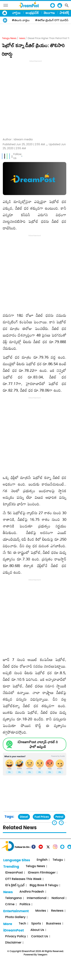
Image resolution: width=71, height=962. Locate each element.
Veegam (42, 954)
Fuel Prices (42, 817)
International (37, 898)
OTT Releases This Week (23, 879)
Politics (25, 904)
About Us (37, 930)
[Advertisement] (35, 98)
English (42, 860)
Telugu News (9, 38)
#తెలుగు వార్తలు (21, 20)
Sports (36, 923)
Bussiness (53, 923)
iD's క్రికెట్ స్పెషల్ (14, 885)
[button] (61, 822)
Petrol (59, 817)
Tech (22, 923)
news (22, 38)
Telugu (58, 860)
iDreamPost (14, 872)
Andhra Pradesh (32, 892)
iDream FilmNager (42, 872)
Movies (40, 911)
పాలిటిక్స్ (65, 12)
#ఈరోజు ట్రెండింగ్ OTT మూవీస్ (52, 20)
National (57, 898)
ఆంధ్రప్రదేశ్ (32, 12)
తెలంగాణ (49, 12)
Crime (9, 904)
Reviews (57, 911)
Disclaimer (13, 942)
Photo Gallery (15, 917)
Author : (18, 139)
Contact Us (39, 936)
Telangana (13, 898)
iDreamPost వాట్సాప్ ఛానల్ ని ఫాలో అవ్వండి (38, 744)
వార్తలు (16, 12)
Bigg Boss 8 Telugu (44, 885)
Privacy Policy (15, 936)
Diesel (24, 817)
